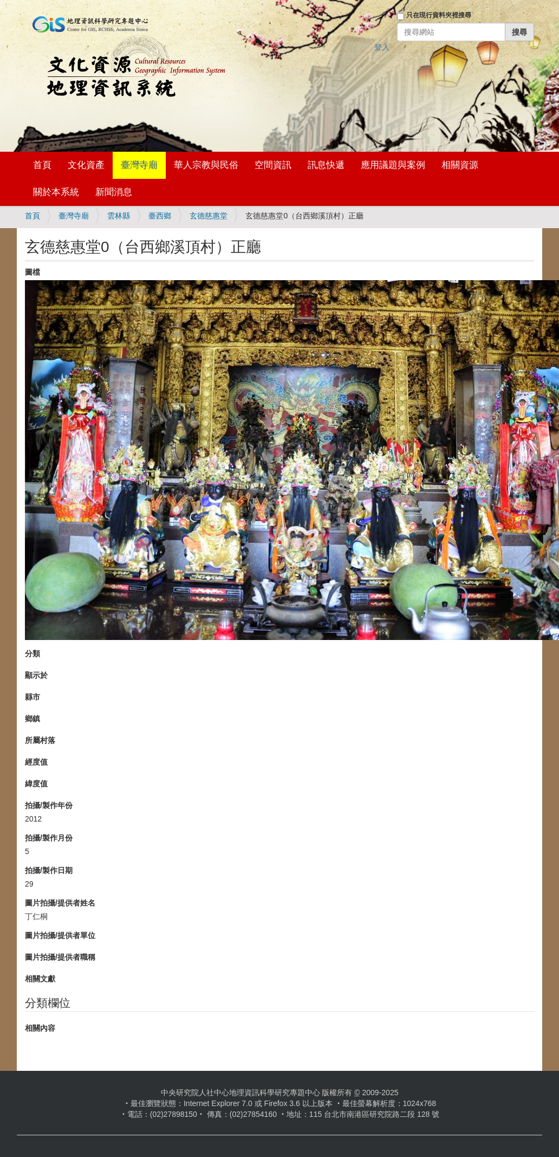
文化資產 (86, 165)
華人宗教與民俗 (206, 165)
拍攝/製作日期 (49, 870)
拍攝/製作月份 (49, 837)
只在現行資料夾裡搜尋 (438, 15)
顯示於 (36, 675)
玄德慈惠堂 (208, 215)
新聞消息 (113, 192)
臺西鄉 (159, 215)
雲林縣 (118, 215)
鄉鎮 (32, 718)
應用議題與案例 (393, 165)
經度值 (36, 762)
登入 (381, 47)
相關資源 (459, 165)
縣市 (32, 697)
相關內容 (40, 1028)
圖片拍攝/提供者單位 (60, 935)
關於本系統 (56, 192)
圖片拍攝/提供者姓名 (60, 903)
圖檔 (32, 272)
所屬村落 (40, 740)
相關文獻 (40, 978)
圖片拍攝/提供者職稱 (60, 957)
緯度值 (36, 783)
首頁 (42, 165)
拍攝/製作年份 (49, 805)
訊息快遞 (326, 165)
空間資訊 (273, 165)
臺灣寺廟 (139, 165)
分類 (32, 653)
